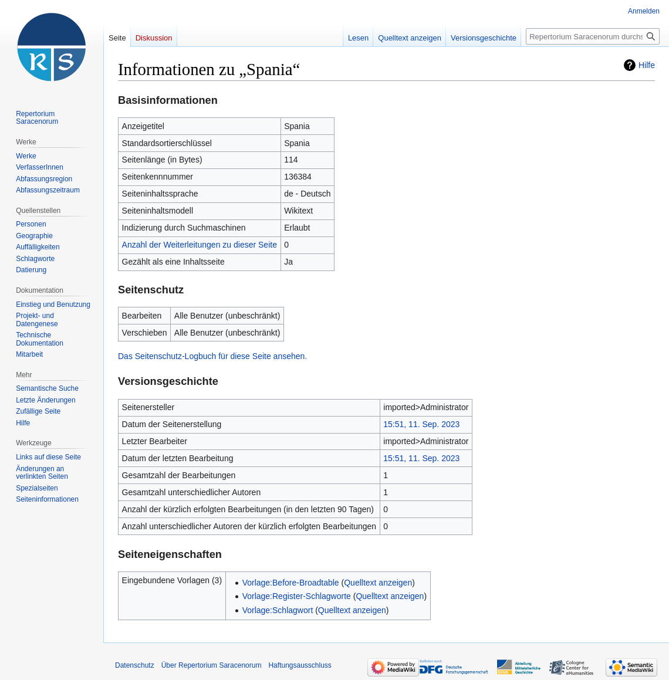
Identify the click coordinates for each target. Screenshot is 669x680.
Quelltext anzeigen (378, 582)
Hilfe (646, 65)
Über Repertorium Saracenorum (211, 665)
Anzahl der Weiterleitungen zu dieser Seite (199, 244)
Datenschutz (134, 665)
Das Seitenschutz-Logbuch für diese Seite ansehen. (212, 356)
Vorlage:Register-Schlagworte (296, 596)
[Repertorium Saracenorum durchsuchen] (593, 36)
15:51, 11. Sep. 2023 (421, 424)
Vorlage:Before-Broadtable (290, 582)
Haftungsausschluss (299, 665)
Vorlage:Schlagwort (277, 610)
